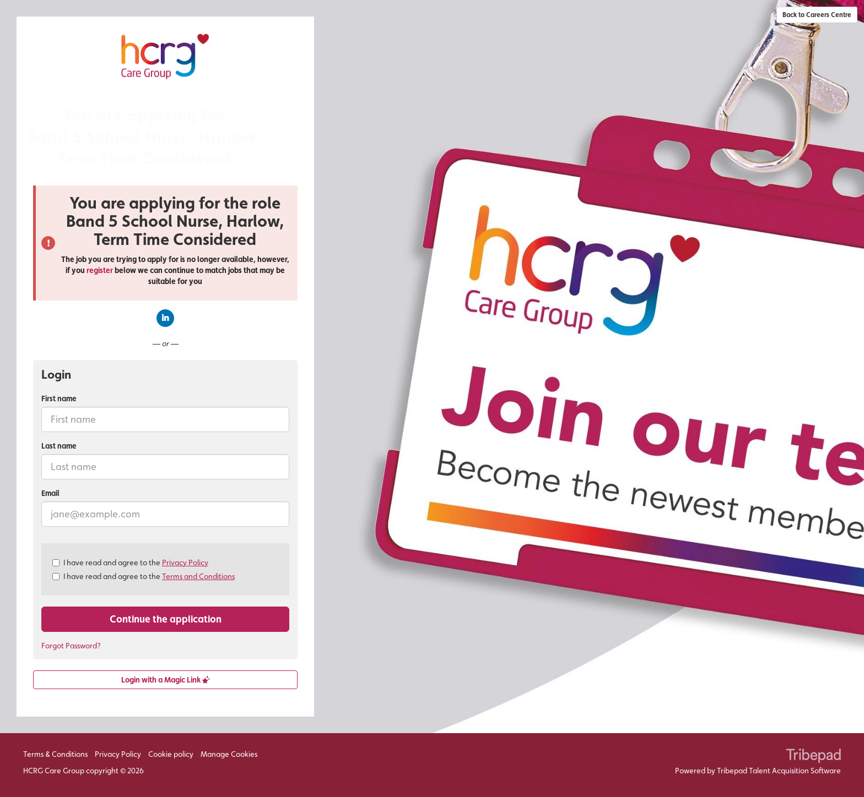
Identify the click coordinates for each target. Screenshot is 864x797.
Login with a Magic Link (165, 679)
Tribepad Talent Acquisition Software (779, 770)
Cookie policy (170, 754)
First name (59, 398)
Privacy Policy (185, 562)
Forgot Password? (71, 645)
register (100, 270)
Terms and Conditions (198, 576)
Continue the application (166, 619)
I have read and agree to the (130, 562)
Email (50, 493)
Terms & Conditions (55, 754)
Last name (59, 445)
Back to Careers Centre (816, 15)
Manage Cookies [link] (229, 754)
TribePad (813, 757)
